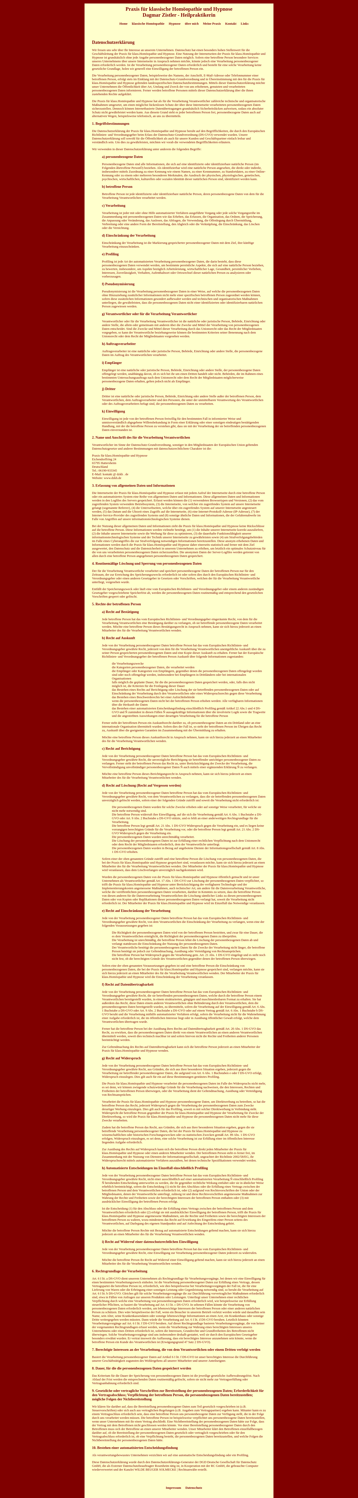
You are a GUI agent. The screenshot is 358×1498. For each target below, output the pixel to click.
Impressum (173, 1488)
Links (244, 23)
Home (123, 23)
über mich (192, 23)
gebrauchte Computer (245, 1466)
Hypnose (175, 23)
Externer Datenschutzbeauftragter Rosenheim (140, 1466)
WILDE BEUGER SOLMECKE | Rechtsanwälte (165, 1469)
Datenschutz (193, 1488)
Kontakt (231, 23)
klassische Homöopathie (148, 23)
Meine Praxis (212, 23)
